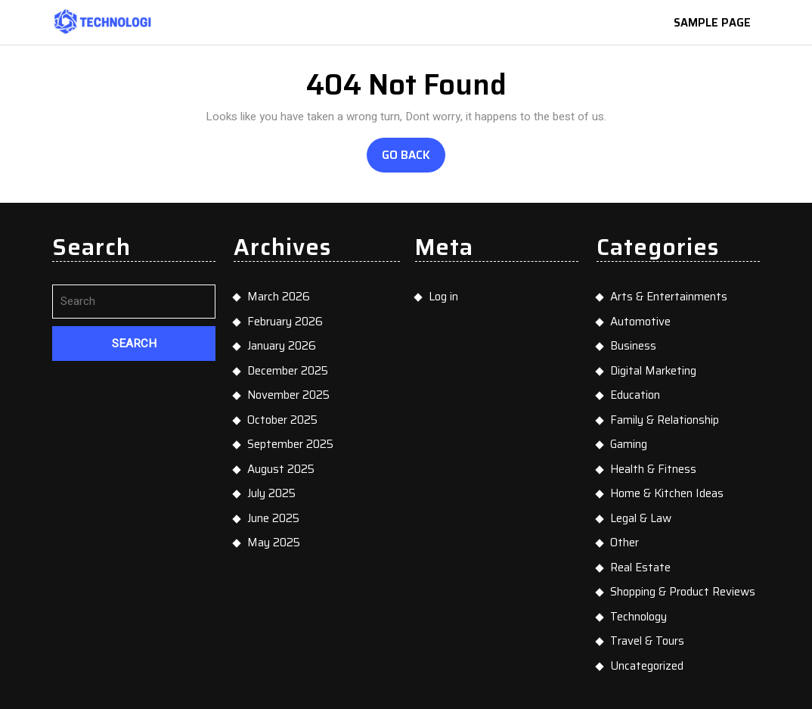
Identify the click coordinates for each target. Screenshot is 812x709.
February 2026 (285, 322)
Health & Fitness (653, 469)
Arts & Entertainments (668, 297)
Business (633, 346)
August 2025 (281, 469)
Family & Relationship (664, 420)
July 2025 (271, 493)
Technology (638, 617)
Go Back (413, 159)
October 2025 (282, 420)
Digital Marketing (653, 371)
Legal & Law (640, 518)
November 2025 (288, 395)
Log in (443, 297)
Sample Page (718, 24)
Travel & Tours (647, 641)
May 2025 (273, 542)
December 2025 (287, 371)
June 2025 (273, 518)
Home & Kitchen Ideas (667, 493)
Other (624, 542)
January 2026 (281, 346)
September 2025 (290, 444)
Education (635, 395)
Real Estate (640, 567)
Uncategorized (646, 666)
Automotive (640, 322)
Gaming (628, 444)
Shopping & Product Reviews (682, 592)
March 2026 (278, 297)
